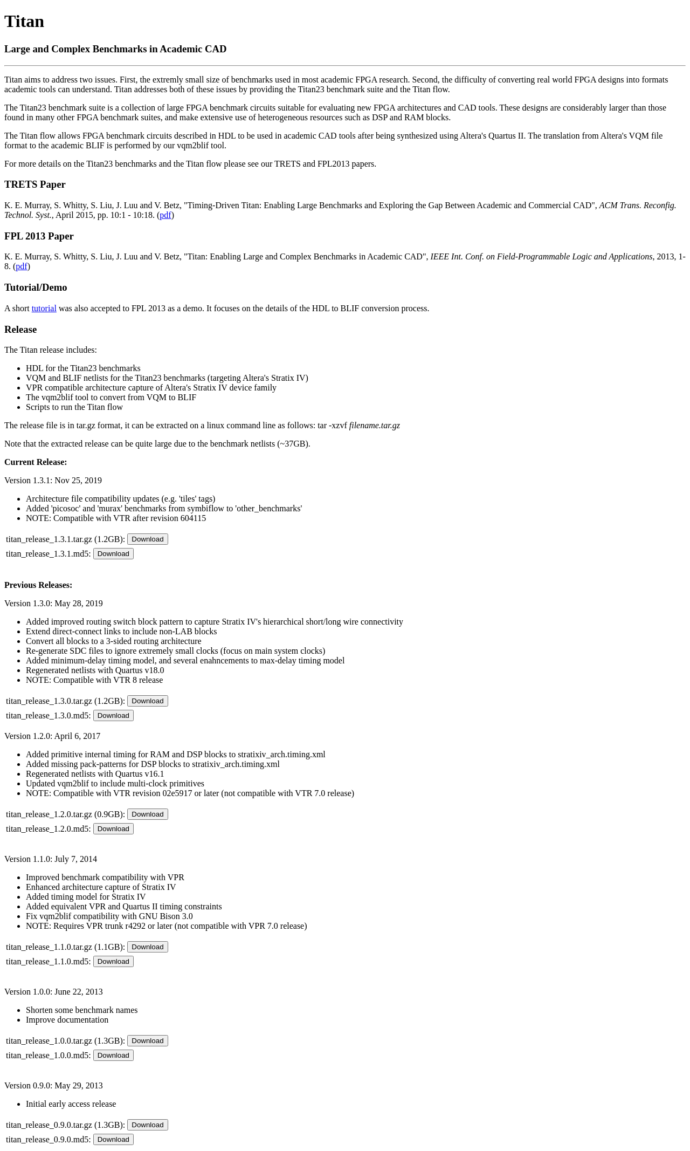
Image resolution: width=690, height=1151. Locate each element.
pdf (165, 215)
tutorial (44, 308)
